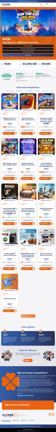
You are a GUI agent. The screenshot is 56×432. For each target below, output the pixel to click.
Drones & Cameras (29, 90)
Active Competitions (9, 90)
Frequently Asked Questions (24, 391)
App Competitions (19, 90)
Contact (32, 420)
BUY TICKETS (7, 133)
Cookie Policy (24, 420)
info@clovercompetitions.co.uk (19, 415)
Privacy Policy (15, 420)
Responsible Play (6, 421)
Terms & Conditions (6, 420)
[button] (41, 5)
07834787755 (15, 416)
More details (37, 430)
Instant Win (37, 90)
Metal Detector (45, 90)
